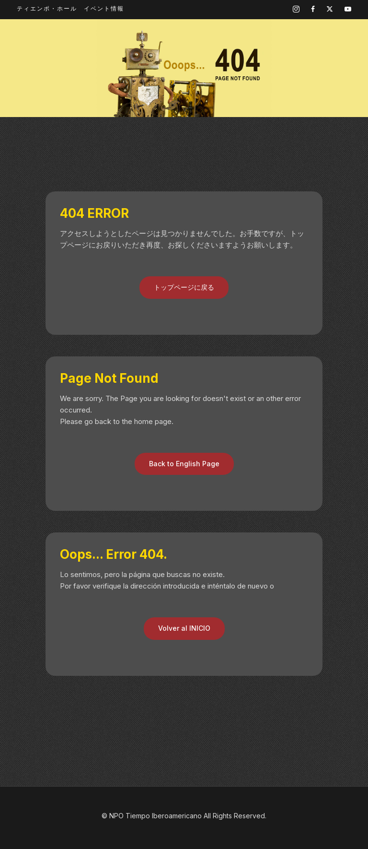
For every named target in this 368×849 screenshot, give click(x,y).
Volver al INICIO (184, 628)
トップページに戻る (184, 287)
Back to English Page (184, 464)
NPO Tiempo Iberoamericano (155, 816)
